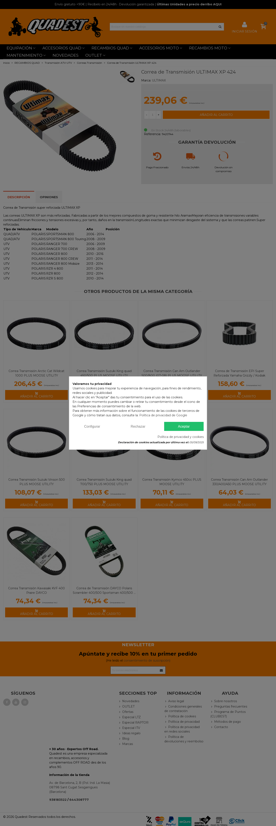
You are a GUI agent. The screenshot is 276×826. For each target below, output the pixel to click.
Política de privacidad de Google (163, 415)
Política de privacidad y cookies (180, 437)
